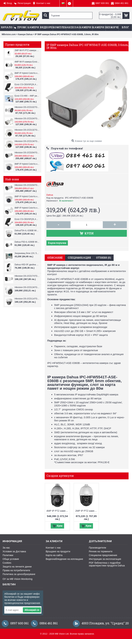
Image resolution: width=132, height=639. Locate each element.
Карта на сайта (54, 555)
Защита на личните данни (17, 566)
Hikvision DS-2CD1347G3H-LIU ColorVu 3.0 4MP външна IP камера (27, 287)
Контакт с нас (53, 547)
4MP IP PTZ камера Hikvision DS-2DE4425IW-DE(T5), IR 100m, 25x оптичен (58, 510)
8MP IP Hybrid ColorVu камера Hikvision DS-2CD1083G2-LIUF (27, 73)
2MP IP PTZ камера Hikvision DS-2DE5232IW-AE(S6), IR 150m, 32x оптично (86, 510)
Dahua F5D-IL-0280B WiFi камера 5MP (27, 242)
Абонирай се (32, 610)
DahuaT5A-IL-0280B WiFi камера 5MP (27, 230)
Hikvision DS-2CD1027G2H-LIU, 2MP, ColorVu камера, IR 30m (27, 107)
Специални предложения (103, 555)
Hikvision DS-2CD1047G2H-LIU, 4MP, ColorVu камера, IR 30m (27, 118)
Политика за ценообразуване (19, 574)
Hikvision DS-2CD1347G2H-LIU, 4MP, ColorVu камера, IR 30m (27, 141)
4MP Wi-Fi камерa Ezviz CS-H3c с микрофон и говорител (27, 62)
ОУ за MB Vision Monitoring (17, 579)
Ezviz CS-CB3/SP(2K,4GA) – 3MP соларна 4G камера (27, 84)
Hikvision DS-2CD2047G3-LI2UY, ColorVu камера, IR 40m (27, 152)
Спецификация (79, 257)
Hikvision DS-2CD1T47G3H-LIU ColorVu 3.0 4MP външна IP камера (27, 276)
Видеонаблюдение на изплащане (64, 559)
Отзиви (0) (103, 257)
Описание (55, 257)
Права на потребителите (16, 570)
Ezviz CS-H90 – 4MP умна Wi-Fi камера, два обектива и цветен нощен (27, 96)
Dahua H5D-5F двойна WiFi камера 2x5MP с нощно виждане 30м (27, 264)
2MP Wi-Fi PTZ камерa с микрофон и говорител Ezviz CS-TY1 (27, 50)
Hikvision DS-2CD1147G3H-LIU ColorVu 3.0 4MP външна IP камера (27, 298)
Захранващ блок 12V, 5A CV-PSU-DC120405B (27, 253)
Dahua (49, 195)
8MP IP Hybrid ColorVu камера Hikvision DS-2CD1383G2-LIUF (27, 164)
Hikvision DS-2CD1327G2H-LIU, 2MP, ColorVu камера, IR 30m (27, 130)
